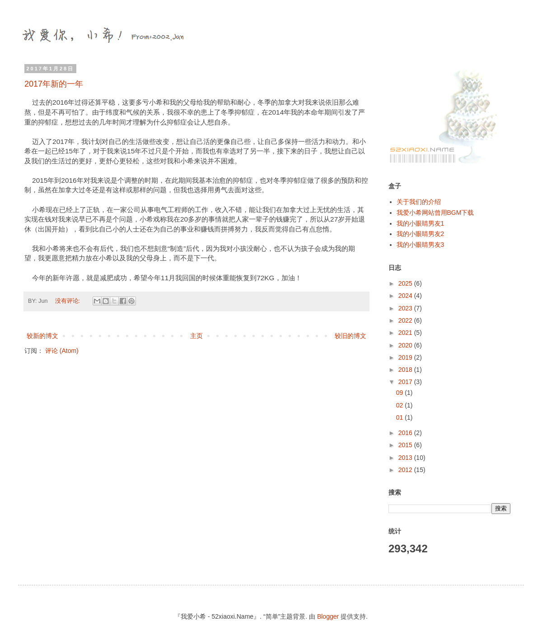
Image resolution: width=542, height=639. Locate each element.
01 (400, 417)
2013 (406, 457)
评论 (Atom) (62, 350)
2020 (406, 345)
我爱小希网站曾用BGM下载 (435, 212)
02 (400, 405)
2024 (406, 295)
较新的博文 (42, 335)
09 (400, 392)
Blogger (328, 616)
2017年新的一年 (53, 83)
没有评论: (68, 301)
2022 (406, 320)
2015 (406, 445)
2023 (406, 308)
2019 (406, 357)
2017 (406, 381)
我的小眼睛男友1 (420, 223)
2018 (406, 369)
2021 (406, 332)
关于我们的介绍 (419, 201)
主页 (196, 335)
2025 (406, 283)
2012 (406, 469)
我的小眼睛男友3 (420, 244)
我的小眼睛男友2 (420, 233)
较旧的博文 (350, 335)
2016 (406, 432)
